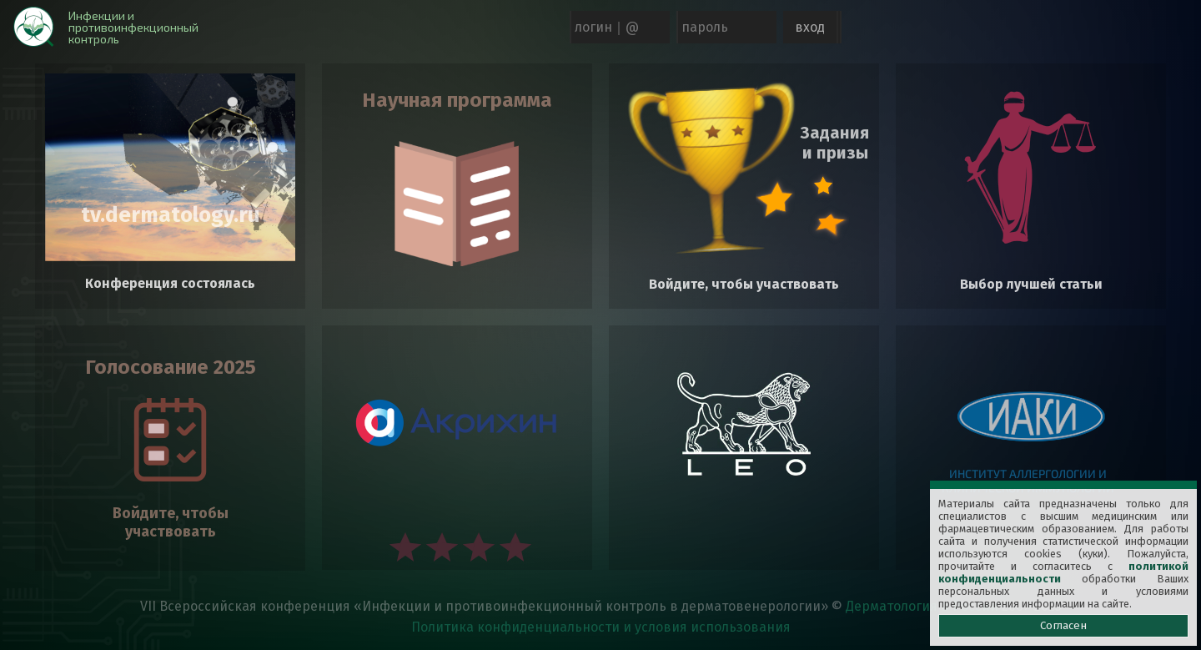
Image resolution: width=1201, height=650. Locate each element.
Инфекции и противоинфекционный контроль (133, 27)
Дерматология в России (922, 606)
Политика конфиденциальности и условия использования (601, 627)
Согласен (1063, 625)
